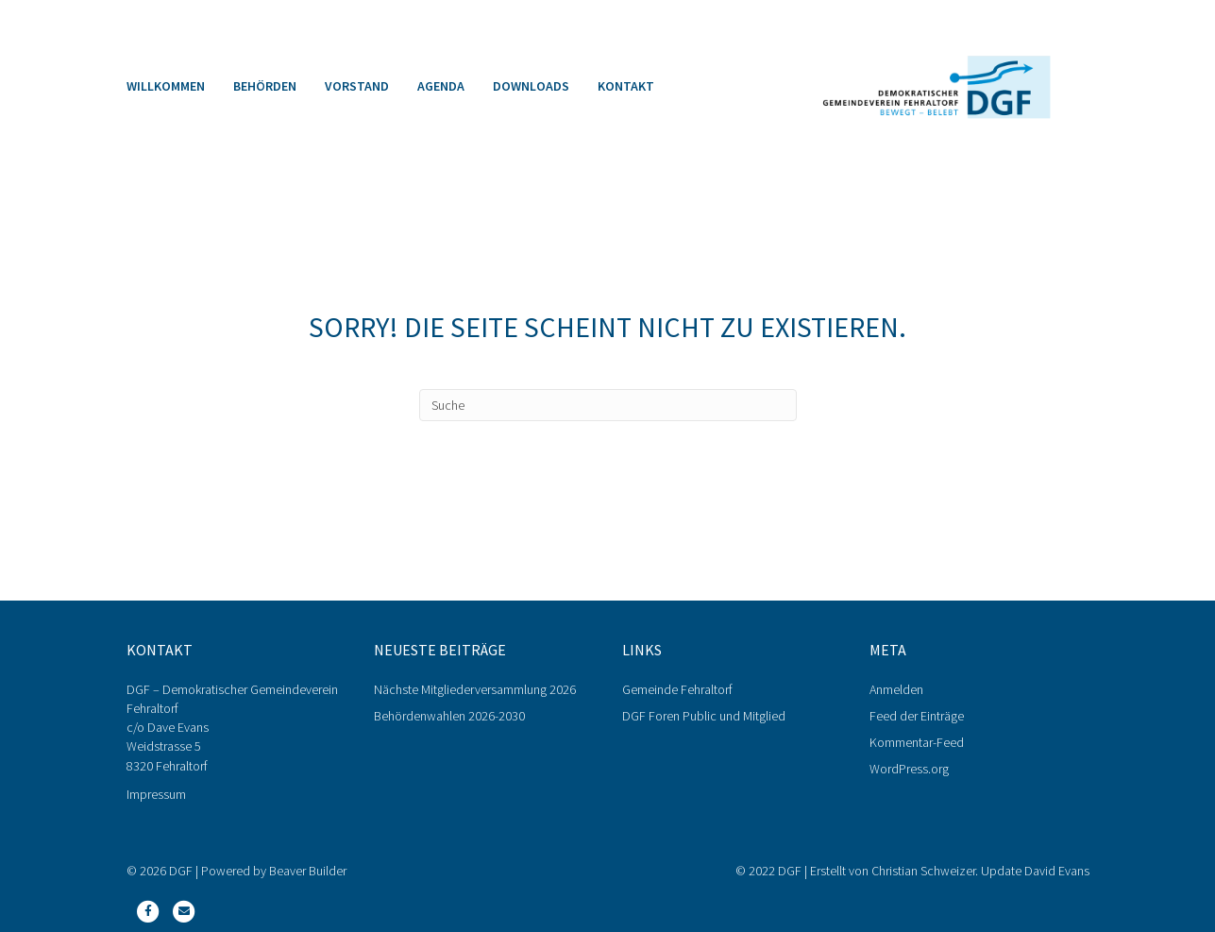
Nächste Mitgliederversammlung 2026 (475, 689)
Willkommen (166, 85)
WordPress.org (909, 768)
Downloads (531, 85)
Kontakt (626, 85)
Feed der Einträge (916, 715)
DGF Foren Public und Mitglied (703, 715)
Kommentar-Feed (916, 742)
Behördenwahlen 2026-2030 (449, 715)
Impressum (156, 794)
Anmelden (896, 689)
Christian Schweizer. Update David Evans (980, 870)
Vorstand (357, 85)
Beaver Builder (307, 870)
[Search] (608, 405)
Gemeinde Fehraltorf (677, 689)
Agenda (440, 85)
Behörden (264, 85)
